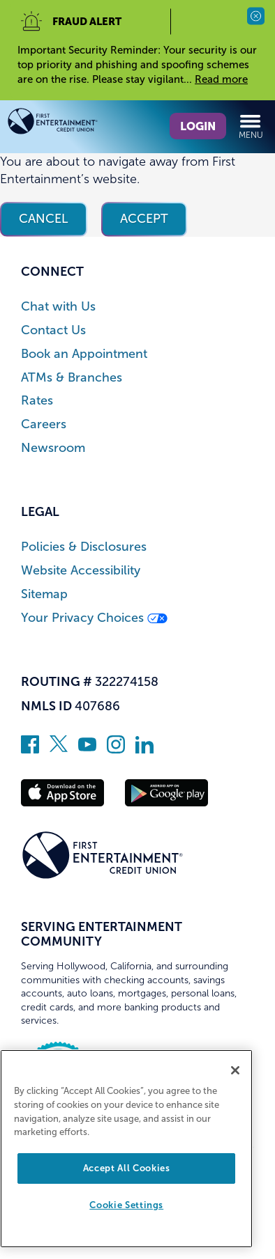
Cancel (43, 219)
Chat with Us (58, 306)
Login (198, 126)
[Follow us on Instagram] (116, 749)
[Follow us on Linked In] (144, 749)
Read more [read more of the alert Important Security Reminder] (221, 79)
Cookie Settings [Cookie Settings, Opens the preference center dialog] (126, 1205)
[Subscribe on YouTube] (87, 749)
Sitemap (44, 594)
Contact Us (53, 330)
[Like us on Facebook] (30, 749)
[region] (126, 1148)
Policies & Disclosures (84, 547)
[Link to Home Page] (72, 123)
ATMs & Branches (71, 377)
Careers (43, 424)
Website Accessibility (80, 570)
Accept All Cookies (126, 1168)
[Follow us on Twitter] (59, 749)
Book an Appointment (84, 354)
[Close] (235, 1070)
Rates (37, 400)
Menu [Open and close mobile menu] (251, 126)
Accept (144, 219)
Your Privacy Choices (94, 618)
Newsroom (53, 448)
